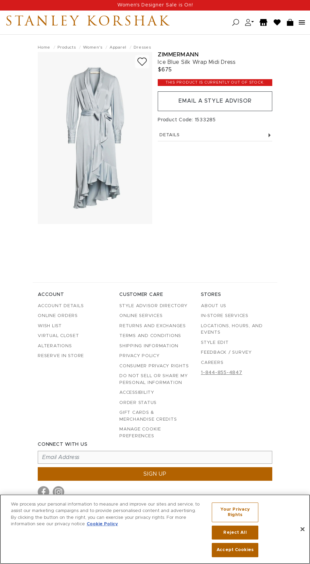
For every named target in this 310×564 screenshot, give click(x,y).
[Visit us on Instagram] (58, 492)
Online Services (140, 316)
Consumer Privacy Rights (154, 366)
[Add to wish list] (142, 61)
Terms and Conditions (150, 336)
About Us (213, 306)
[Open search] (235, 22)
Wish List (50, 326)
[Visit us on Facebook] (43, 492)
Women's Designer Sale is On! (155, 5)
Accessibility (136, 392)
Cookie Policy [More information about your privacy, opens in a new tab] (102, 524)
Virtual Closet (58, 336)
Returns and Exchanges (152, 326)
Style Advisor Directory (153, 306)
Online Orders (58, 316)
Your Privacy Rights (235, 512)
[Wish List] (277, 22)
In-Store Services (224, 316)
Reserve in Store (61, 356)
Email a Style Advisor (215, 101)
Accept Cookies (235, 550)
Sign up (155, 474)
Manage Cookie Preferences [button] (140, 432)
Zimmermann (178, 54)
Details (215, 135)
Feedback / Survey (226, 352)
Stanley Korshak (88, 22)
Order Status (138, 403)
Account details (61, 306)
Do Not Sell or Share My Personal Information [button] (153, 379)
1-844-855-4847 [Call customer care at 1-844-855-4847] (221, 372)
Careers (212, 362)
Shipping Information (148, 346)
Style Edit (215, 342)
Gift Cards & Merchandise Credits (148, 416)
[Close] (302, 529)
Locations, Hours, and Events (232, 329)
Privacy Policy (139, 356)
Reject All (234, 532)
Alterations (55, 346)
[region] (155, 529)
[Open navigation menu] (301, 22)
